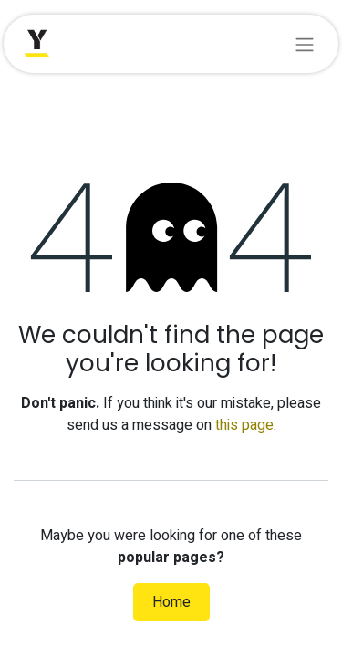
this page (244, 425)
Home (171, 602)
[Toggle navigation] (304, 44)
